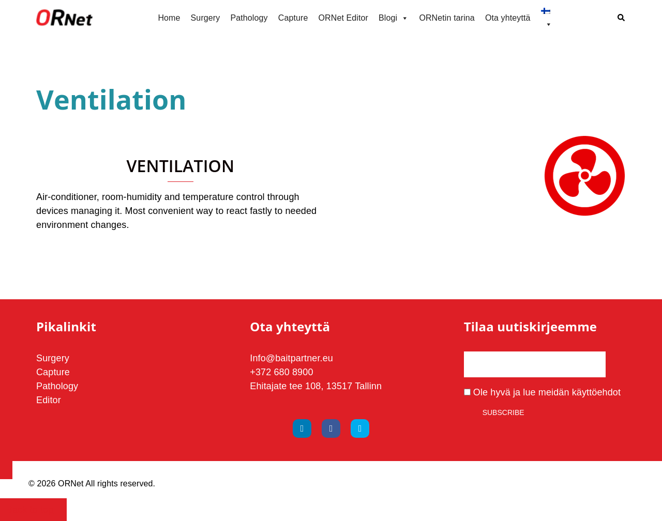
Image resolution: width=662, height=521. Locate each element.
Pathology (248, 17)
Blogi (394, 18)
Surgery (205, 17)
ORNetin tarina (447, 17)
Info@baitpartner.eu (291, 358)
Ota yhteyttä (508, 17)
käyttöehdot (596, 392)
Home (169, 17)
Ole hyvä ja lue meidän (542, 392)
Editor (48, 400)
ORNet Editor (343, 17)
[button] (622, 18)
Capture (293, 17)
